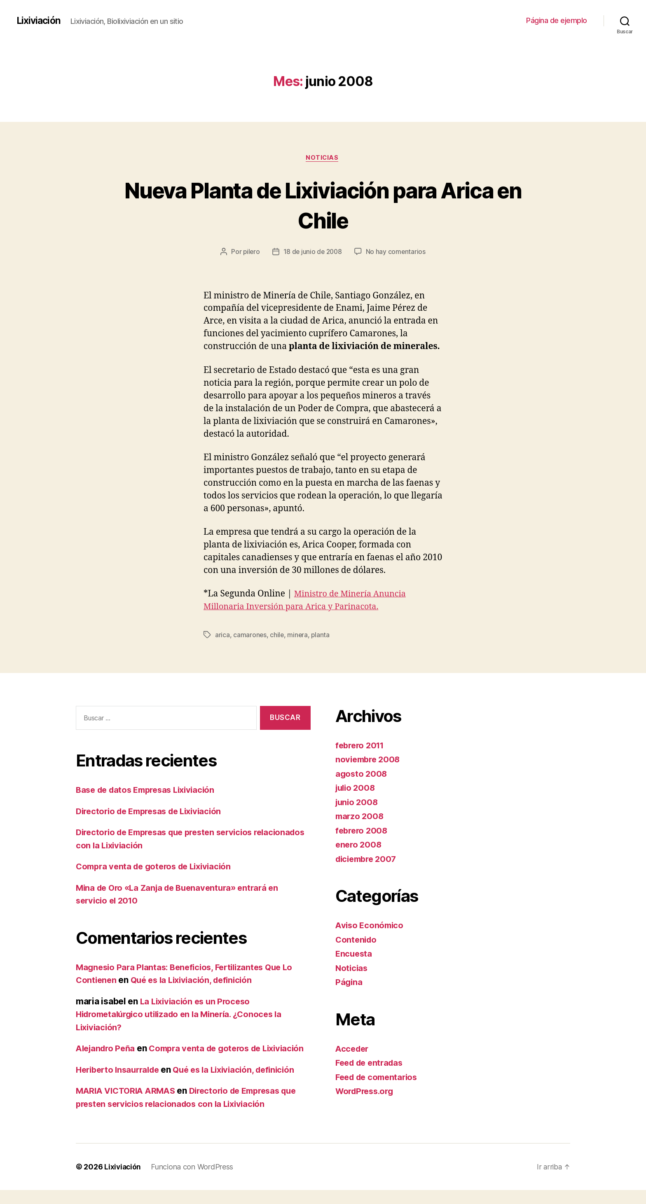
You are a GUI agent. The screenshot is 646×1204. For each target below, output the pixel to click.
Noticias (323, 158)
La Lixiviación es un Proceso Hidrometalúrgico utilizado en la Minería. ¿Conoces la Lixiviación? (185, 1015)
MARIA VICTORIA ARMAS (128, 1104)
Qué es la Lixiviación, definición (196, 981)
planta (321, 636)
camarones (250, 636)
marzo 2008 (360, 817)
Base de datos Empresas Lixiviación (150, 790)
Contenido (357, 940)
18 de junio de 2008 (313, 253)
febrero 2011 (361, 746)
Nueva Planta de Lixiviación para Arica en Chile (323, 205)
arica (222, 636)
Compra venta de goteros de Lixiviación (158, 867)
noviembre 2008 (369, 760)
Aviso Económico (370, 926)
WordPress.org (366, 1092)
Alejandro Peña (107, 1049)
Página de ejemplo (556, 20)
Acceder (353, 1049)
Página (349, 983)
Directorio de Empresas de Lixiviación (154, 812)
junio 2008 (357, 803)
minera (298, 636)
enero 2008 (359, 845)
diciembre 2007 (368, 860)
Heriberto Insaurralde (120, 1083)
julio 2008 (356, 788)
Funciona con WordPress (193, 1180)
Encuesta (354, 954)
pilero (250, 253)
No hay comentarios (397, 253)
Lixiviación (39, 21)
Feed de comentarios (379, 1078)
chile (277, 636)
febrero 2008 (362, 831)
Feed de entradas (371, 1063)
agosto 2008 (362, 774)
